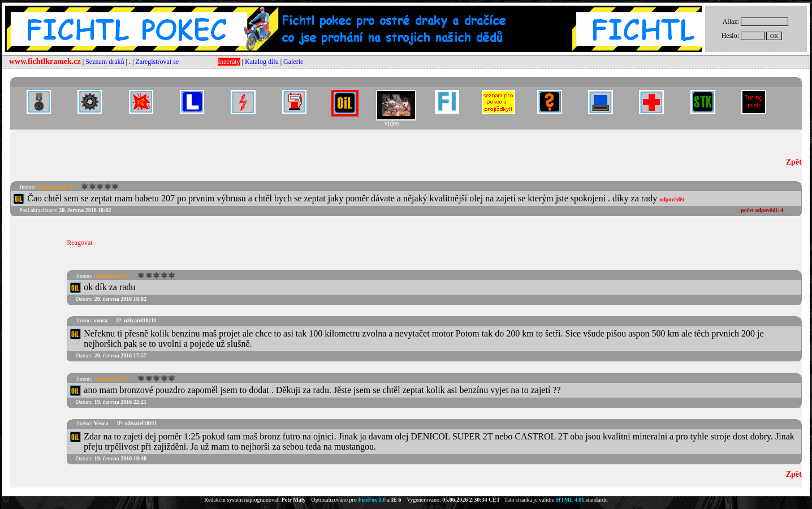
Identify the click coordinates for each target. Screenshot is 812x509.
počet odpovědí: (762, 210)
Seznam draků (104, 62)
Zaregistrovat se (157, 62)
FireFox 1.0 (372, 500)
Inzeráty (229, 62)
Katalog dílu (262, 62)
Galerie (293, 62)
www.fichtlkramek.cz (45, 61)
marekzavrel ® (55, 187)
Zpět (794, 162)
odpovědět (671, 199)
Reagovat (79, 243)
